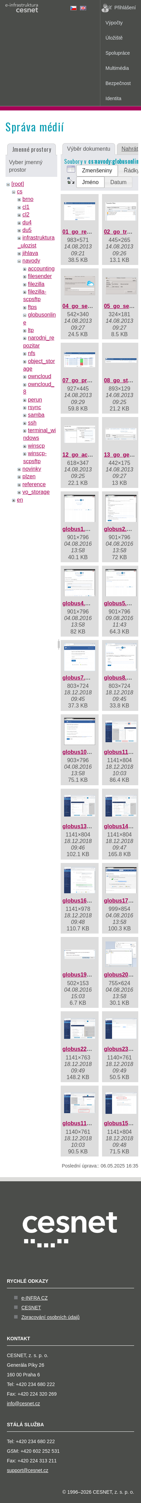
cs (19, 191)
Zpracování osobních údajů (50, 1317)
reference (34, 484)
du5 (27, 230)
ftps (32, 307)
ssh (32, 423)
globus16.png (80, 901)
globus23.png (122, 1049)
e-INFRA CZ (34, 1298)
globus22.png (80, 1049)
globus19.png (80, 975)
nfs (31, 353)
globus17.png (122, 901)
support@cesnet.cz (27, 1470)
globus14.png (122, 826)
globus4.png (78, 603)
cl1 (25, 207)
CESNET (31, 1307)
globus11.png (122, 752)
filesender (40, 276)
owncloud (39, 376)
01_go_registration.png (92, 232)
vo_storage (36, 492)
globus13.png (80, 826)
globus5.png (120, 603)
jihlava (30, 253)
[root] (17, 184)
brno (27, 199)
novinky (31, 469)
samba (36, 415)
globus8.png (120, 678)
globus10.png (80, 752)
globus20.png (122, 975)
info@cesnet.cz (23, 1403)
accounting (41, 268)
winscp (36, 446)
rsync (34, 407)
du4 (27, 222)
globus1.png (78, 529)
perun (35, 400)
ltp (31, 330)
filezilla (36, 284)
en (20, 500)
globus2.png (120, 529)
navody (31, 261)
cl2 (25, 214)
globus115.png (81, 1123)
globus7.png (78, 678)
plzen (29, 476)
